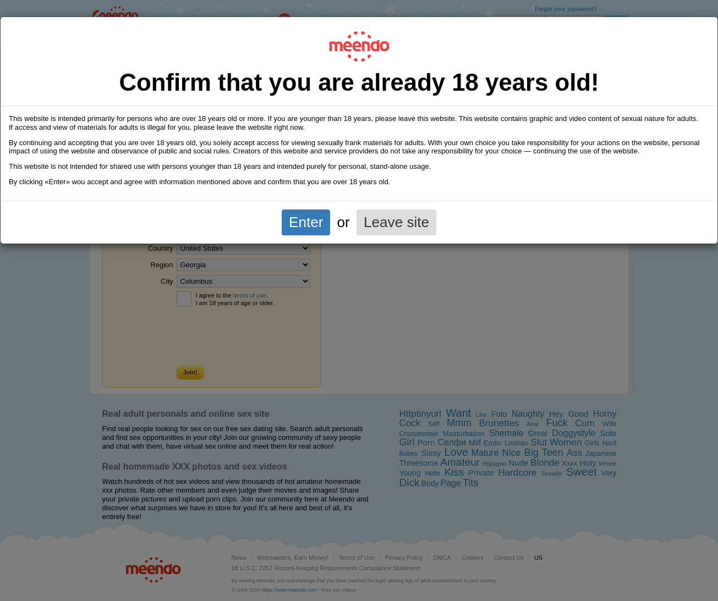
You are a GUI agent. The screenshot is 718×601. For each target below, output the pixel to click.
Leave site (396, 222)
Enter (306, 222)
